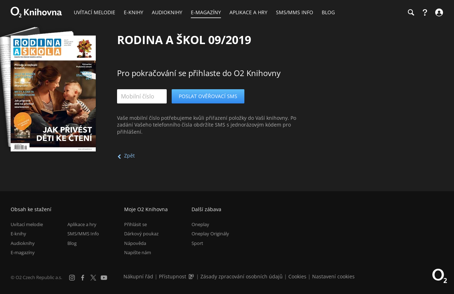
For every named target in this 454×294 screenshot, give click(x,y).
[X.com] (93, 277)
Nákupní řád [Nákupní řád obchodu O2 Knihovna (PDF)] (138, 276)
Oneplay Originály (210, 233)
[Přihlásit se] (438, 12)
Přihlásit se (135, 224)
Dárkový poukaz (141, 233)
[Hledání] (411, 12)
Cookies (297, 276)
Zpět (129, 155)
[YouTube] (104, 277)
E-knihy (18, 233)
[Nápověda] (425, 12)
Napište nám (137, 252)
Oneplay (200, 224)
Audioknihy (23, 243)
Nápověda (135, 243)
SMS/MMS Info (83, 233)
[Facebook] (82, 277)
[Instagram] (72, 277)
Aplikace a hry (81, 224)
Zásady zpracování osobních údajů (241, 276)
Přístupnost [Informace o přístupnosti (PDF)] (172, 276)
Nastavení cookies (333, 276)
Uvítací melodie (27, 224)
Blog (72, 243)
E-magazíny (23, 252)
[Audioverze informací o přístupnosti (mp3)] (192, 276)
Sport (197, 243)
